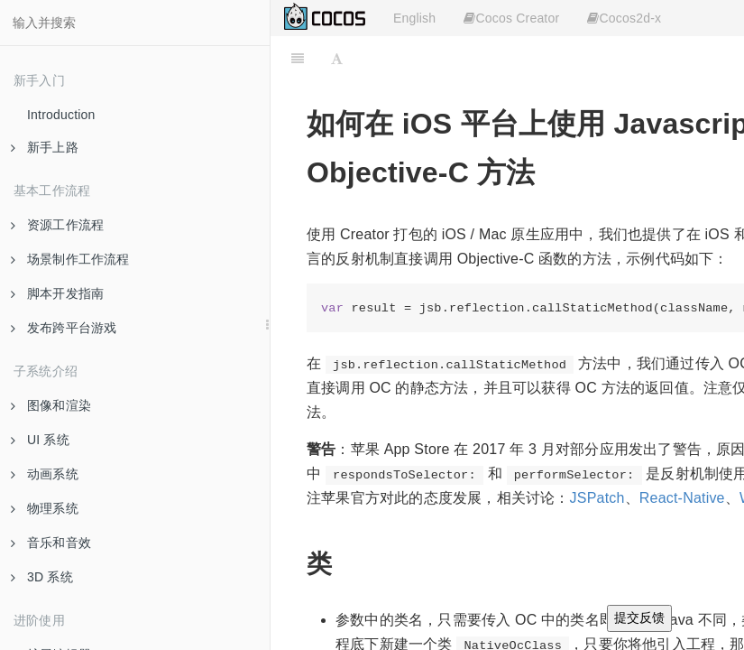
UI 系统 (40, 439)
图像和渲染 (51, 405)
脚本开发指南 (57, 293)
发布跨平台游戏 (63, 327)
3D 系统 (42, 577)
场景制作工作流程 (70, 259)
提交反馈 (639, 617)
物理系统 (44, 508)
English (414, 18)
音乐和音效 (51, 542)
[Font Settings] (336, 58)
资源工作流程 (57, 225)
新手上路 (44, 147)
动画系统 (44, 474)
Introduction (61, 114)
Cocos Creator (511, 18)
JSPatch (597, 498)
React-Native (682, 498)
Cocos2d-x (624, 18)
